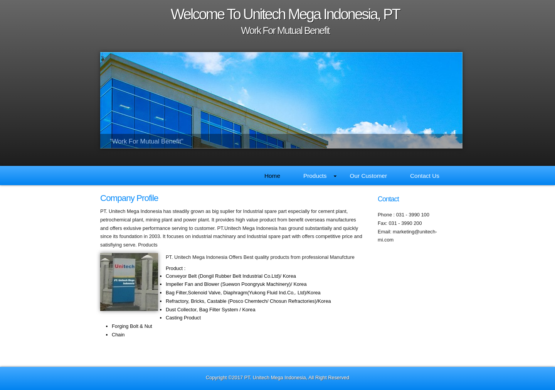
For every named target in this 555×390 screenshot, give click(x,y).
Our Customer (368, 175)
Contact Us (424, 175)
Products (319, 175)
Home (272, 175)
